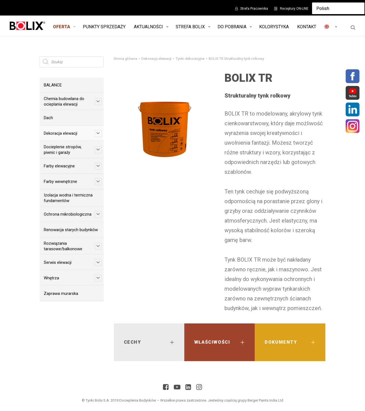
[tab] (149, 342)
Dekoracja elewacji (156, 59)
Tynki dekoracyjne (190, 59)
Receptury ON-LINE (294, 9)
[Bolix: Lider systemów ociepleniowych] (27, 26)
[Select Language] (338, 8)
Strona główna (125, 59)
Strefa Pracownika (254, 9)
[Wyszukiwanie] (353, 27)
